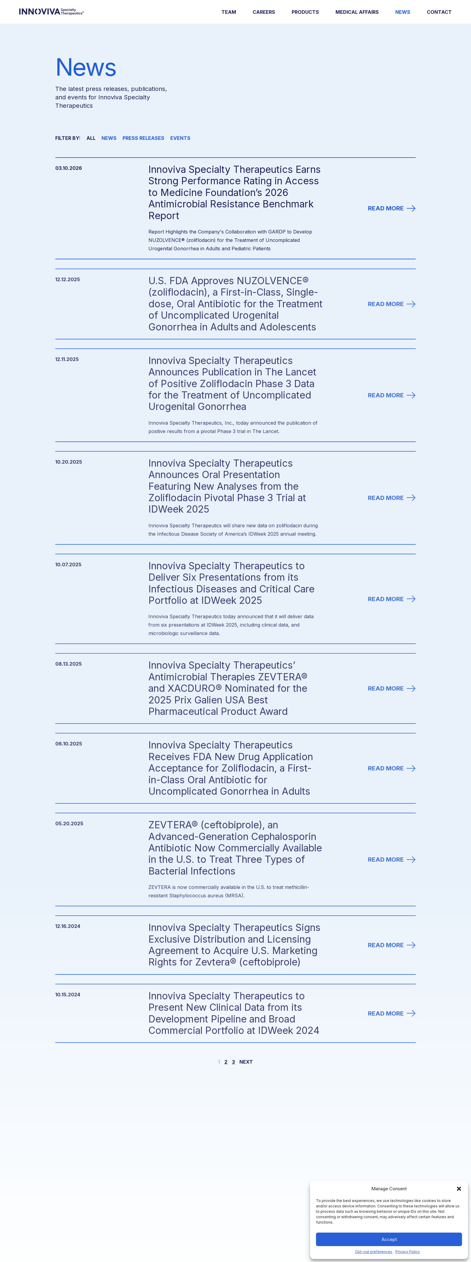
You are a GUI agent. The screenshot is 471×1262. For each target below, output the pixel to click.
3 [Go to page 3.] (233, 1062)
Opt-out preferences (373, 1251)
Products (305, 12)
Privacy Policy (407, 1251)
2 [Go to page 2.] (225, 1062)
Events (180, 138)
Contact (439, 12)
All (91, 138)
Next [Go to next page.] (246, 1062)
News (402, 12)
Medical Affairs (357, 12)
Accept (389, 1239)
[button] (459, 1189)
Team (228, 12)
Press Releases (143, 138)
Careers (264, 12)
